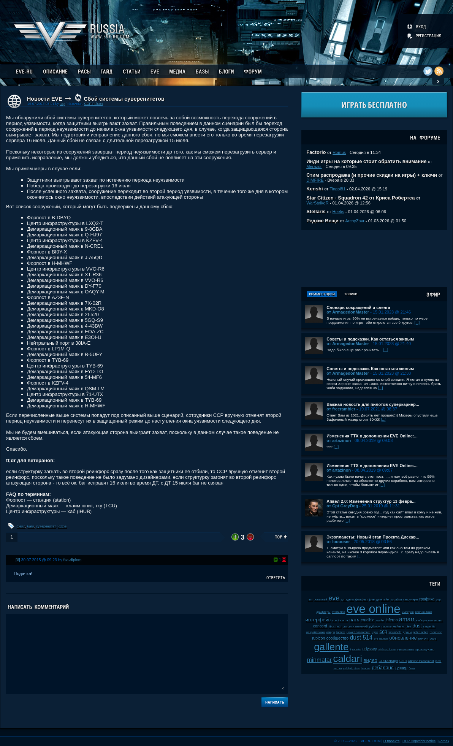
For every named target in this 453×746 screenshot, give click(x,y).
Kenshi (314, 189)
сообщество (337, 638)
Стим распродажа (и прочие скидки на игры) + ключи (371, 175)
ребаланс (382, 667)
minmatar (319, 660)
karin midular (423, 612)
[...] (417, 322)
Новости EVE (44, 99)
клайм (380, 620)
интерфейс (318, 619)
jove (372, 599)
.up (62, 104)
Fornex (444, 741)
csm (403, 661)
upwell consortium (358, 632)
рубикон (374, 626)
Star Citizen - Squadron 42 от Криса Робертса (360, 198)
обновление (403, 638)
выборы (421, 620)
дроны (407, 632)
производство (424, 649)
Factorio (316, 152)
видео (370, 660)
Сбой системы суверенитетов (124, 99)
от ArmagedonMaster (347, 312)
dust (417, 626)
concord (320, 626)
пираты (386, 626)
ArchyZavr (354, 221)
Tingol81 (337, 189)
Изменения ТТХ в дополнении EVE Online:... (372, 436)
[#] (18, 560)
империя (407, 612)
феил (21, 526)
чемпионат (435, 620)
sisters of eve (387, 649)
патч (354, 619)
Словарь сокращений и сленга (358, 307)
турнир (401, 668)
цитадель (347, 599)
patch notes (420, 632)
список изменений (355, 626)
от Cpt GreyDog (342, 506)
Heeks (338, 211)
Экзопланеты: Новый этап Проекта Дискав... (372, 537)
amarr (407, 619)
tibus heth (335, 626)
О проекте (391, 741)
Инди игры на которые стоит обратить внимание (366, 161)
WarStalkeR (317, 203)
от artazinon (338, 440)
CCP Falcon (93, 104)
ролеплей (320, 599)
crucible (368, 620)
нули (375, 632)
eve (333, 598)
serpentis (429, 626)
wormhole (395, 632)
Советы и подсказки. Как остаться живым (370, 339)
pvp (438, 599)
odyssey (370, 649)
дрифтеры (323, 612)
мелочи (423, 638)
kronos (365, 668)
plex (408, 626)
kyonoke (355, 649)
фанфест (361, 599)
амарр (330, 632)
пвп (310, 599)
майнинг (398, 626)
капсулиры (410, 599)
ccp (383, 631)
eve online (374, 609)
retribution (338, 612)
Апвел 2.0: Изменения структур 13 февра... (370, 501)
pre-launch (381, 638)
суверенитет (45, 526)
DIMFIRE (314, 180)
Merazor (314, 166)
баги (30, 526)
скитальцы (388, 661)
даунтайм (383, 599)
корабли (396, 599)
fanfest (340, 632)
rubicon (318, 638)
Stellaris (316, 211)
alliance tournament (421, 661)
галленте (436, 632)
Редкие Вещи (322, 220)
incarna (343, 620)
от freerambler (340, 409)
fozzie (62, 526)
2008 (433, 638)
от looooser (338, 541)
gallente (331, 647)
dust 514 (361, 637)
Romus (339, 152)
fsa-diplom (72, 560)
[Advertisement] (374, 258)
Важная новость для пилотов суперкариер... (372, 404)
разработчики (315, 632)
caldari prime (351, 668)
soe (334, 620)
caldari (347, 658)
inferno (392, 620)
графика (426, 599)
